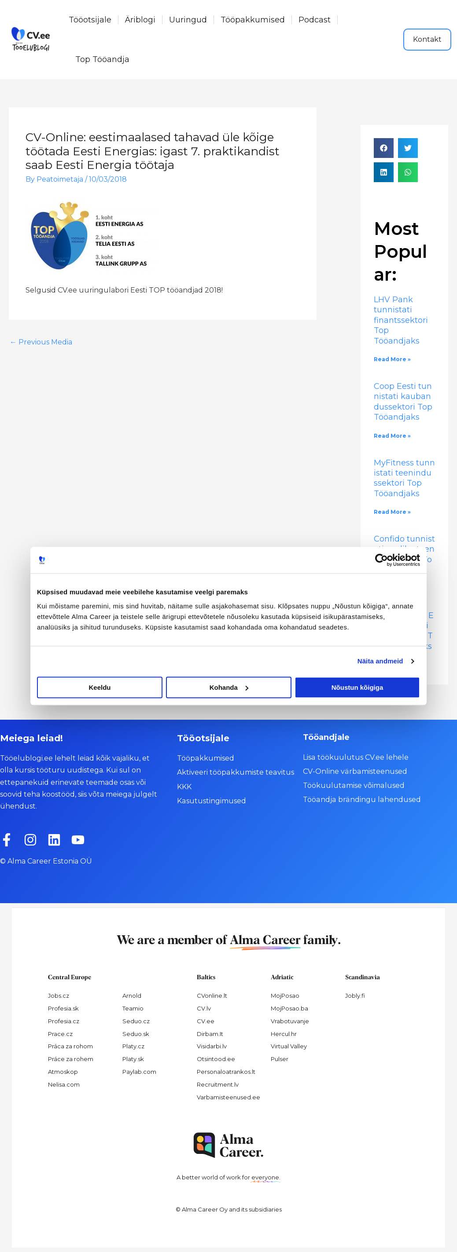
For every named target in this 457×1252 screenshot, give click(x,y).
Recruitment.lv (218, 1084)
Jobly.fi (355, 995)
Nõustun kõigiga (357, 687)
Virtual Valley (289, 1046)
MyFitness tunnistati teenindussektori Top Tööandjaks (404, 478)
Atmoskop (63, 1071)
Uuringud (188, 20)
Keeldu (99, 687)
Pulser (279, 1058)
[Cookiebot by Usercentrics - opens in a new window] (381, 560)
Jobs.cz (58, 995)
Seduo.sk (135, 1033)
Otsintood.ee (216, 1058)
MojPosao (285, 995)
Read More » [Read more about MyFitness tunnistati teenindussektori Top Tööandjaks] (392, 512)
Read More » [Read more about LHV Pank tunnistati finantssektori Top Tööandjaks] (392, 359)
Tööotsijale (90, 20)
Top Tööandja (102, 59)
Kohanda (229, 687)
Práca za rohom (70, 1046)
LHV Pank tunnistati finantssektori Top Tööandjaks (401, 320)
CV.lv (204, 1008)
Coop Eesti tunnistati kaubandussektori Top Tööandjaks (404, 401)
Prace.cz (60, 1033)
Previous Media (41, 342)
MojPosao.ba (289, 1008)
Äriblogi (140, 20)
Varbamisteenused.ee (228, 1097)
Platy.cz (133, 1046)
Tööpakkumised (253, 20)
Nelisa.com (64, 1084)
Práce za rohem (70, 1058)
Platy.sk (133, 1058)
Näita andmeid (380, 661)
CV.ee (205, 1021)
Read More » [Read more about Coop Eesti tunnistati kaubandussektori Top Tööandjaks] (392, 435)
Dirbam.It (210, 1033)
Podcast (315, 20)
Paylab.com (139, 1071)
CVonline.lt (212, 995)
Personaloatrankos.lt (226, 1071)
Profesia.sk (63, 1008)
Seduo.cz (136, 1021)
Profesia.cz (63, 1021)
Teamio (133, 1008)
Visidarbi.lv (212, 1046)
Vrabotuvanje (290, 1021)
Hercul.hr (284, 1033)
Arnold (131, 995)
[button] (384, 148)
